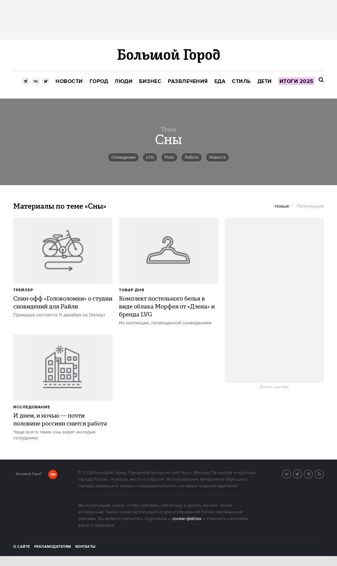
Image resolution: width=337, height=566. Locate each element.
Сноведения (123, 157)
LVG (150, 157)
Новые (282, 206)
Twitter (301, 473)
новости (217, 157)
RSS (323, 473)
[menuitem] (69, 81)
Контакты (85, 547)
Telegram (312, 473)
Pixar (169, 157)
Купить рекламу (274, 387)
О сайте (21, 547)
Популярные (310, 206)
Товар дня (131, 290)
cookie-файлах (187, 519)
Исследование (31, 407)
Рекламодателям (52, 547)
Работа (192, 157)
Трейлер (23, 290)
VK (290, 473)
